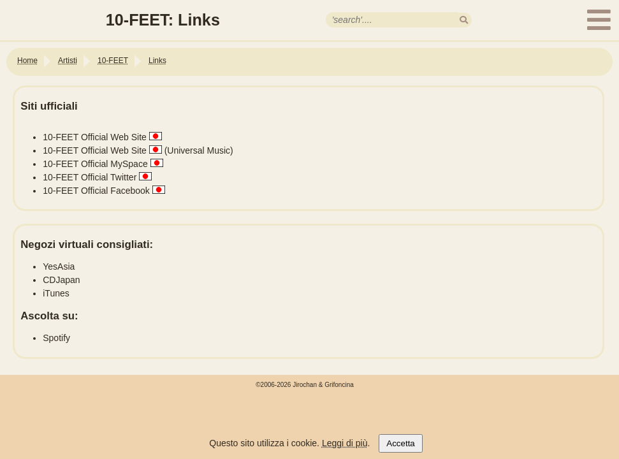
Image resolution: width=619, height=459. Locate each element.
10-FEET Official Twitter (89, 177)
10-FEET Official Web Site (95, 137)
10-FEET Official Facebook (96, 191)
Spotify (56, 338)
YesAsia (59, 266)
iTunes (56, 293)
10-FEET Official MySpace (95, 164)
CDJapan (61, 280)
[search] (464, 20)
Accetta (400, 443)
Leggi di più (345, 443)
